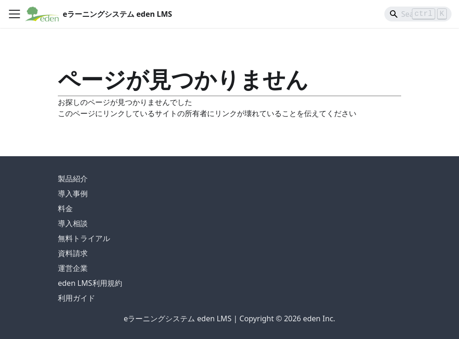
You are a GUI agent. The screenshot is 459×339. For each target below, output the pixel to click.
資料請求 (73, 253)
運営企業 (73, 268)
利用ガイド (76, 298)
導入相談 (73, 223)
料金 (65, 208)
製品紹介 (73, 178)
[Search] (418, 14)
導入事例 (73, 193)
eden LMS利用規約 (90, 283)
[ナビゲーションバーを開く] (14, 14)
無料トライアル (84, 238)
